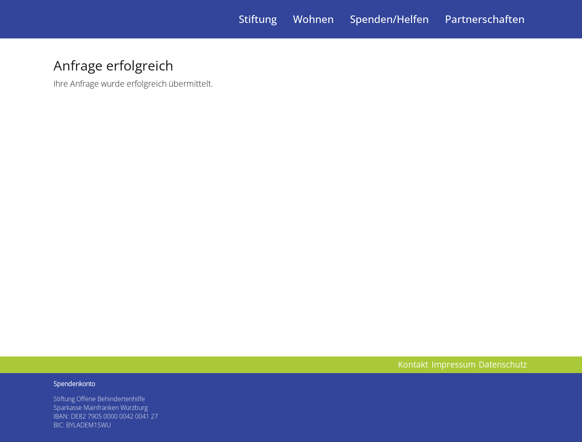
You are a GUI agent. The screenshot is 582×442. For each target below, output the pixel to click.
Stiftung (258, 19)
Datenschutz (503, 364)
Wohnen (313, 19)
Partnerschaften (485, 19)
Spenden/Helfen (389, 19)
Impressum (453, 364)
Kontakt (413, 364)
